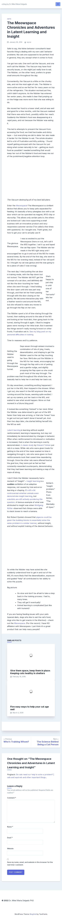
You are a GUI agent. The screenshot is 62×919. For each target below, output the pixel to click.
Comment (11, 798)
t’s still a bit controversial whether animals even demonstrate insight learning (23, 493)
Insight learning (33, 481)
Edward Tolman (44, 445)
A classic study (27, 445)
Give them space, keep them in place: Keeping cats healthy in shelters (30, 672)
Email (10, 838)
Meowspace (21, 205)
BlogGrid (33, 914)
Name (10, 827)
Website (10, 848)
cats (9, 19)
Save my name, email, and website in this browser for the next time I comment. (30, 863)
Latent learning (14, 430)
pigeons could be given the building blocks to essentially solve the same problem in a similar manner (29, 520)
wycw (29, 42)
